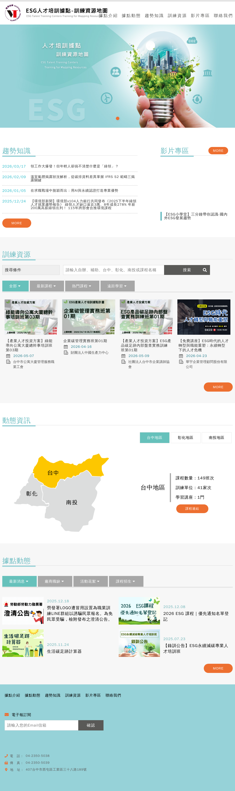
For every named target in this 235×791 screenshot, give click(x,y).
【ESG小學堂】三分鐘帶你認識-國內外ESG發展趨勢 (195, 216)
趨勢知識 (154, 16)
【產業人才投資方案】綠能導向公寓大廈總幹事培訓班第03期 (29, 345)
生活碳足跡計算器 (64, 651)
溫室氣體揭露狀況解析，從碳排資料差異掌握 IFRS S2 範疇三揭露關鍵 (83, 178)
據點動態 (131, 16)
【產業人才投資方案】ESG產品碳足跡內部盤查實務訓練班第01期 (146, 345)
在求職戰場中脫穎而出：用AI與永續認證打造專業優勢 (74, 190)
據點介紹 (108, 16)
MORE (16, 223)
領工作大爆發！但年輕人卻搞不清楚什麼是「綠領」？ (75, 166)
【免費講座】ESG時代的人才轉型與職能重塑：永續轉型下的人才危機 (204, 345)
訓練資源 (177, 16)
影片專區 (200, 16)
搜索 (196, 270)
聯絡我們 (223, 16)
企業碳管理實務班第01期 (85, 341)
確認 (91, 725)
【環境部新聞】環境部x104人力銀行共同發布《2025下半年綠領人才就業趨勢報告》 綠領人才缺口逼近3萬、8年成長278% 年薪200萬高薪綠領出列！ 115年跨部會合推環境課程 (84, 204)
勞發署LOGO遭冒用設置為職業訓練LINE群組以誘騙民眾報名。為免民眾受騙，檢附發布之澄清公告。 (80, 613)
